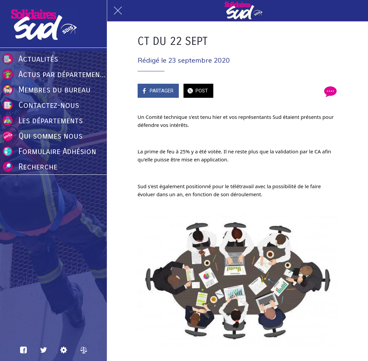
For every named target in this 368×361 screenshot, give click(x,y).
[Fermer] (118, 11)
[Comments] (329, 91)
